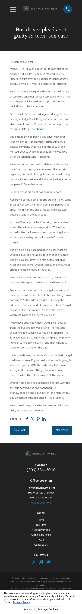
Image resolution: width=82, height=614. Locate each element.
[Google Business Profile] (49, 562)
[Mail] (33, 562)
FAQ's (41, 540)
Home (41, 520)
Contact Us (41, 545)
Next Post (62, 430)
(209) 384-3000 (41, 469)
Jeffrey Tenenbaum (33, 129)
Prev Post (19, 430)
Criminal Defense (41, 535)
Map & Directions (41, 503)
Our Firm (41, 525)
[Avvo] (41, 562)
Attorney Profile (41, 530)
